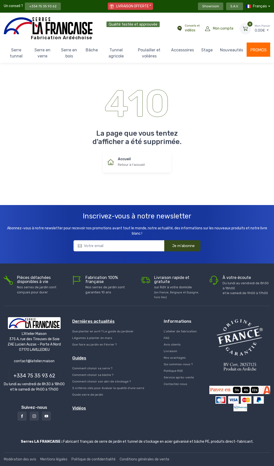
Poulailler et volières (149, 53)
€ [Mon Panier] (262, 28)
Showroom (210, 6)
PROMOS (258, 50)
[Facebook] (22, 416)
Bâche (92, 50)
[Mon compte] (207, 28)
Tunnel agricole (116, 53)
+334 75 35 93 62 (43, 6)
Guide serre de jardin (87, 394)
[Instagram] (34, 416)
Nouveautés (231, 50)
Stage (207, 50)
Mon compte (223, 28)
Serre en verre (42, 53)
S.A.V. (234, 6)
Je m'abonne (179, 245)
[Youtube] (46, 416)
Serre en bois (69, 53)
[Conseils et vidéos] (179, 28)
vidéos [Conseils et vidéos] (192, 28)
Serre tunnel (16, 53)
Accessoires (182, 50)
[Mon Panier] (245, 28)
